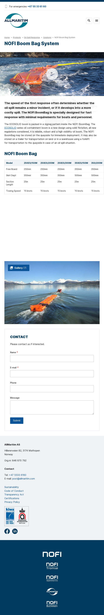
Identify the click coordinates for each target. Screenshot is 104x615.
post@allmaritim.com (23, 478)
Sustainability (11, 487)
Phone (13, 382)
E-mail (13, 367)
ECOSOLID (10, 127)
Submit (16, 420)
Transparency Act (14, 494)
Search (89, 21)
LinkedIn (15, 531)
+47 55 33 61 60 (37, 6)
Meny (97, 21)
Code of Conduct (14, 490)
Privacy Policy (12, 501)
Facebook (7, 531)
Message (15, 398)
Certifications (11, 498)
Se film (52, 74)
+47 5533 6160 (17, 474)
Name (13, 352)
